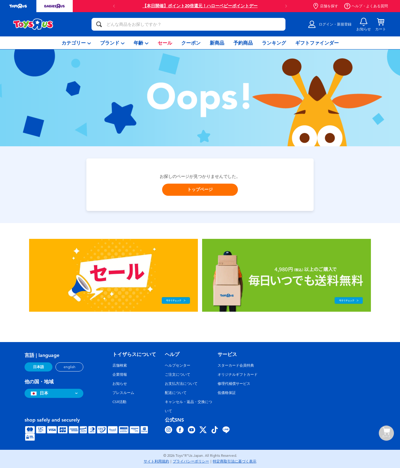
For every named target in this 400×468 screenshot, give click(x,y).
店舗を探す (325, 6)
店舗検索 (119, 365)
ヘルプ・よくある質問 (366, 6)
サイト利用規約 (156, 461)
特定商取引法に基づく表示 (234, 461)
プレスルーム (123, 393)
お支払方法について (181, 384)
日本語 (38, 367)
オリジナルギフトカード (238, 374)
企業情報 (119, 374)
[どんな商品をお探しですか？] (188, 24)
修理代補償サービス (234, 384)
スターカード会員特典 (236, 365)
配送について (176, 393)
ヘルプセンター (177, 365)
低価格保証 (227, 393)
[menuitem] (76, 42)
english (69, 367)
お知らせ (119, 384)
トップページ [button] (200, 189)
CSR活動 (119, 402)
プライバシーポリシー (191, 461)
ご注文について (177, 374)
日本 (38, 393)
